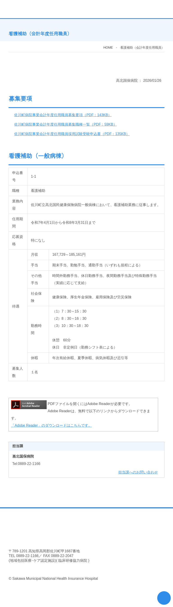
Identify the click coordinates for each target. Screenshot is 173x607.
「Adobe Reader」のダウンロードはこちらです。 (51, 426)
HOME (108, 48)
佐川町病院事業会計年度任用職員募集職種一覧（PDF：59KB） (65, 125)
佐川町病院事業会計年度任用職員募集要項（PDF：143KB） (62, 115)
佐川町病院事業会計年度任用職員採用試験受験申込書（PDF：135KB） (71, 134)
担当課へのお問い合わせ (138, 473)
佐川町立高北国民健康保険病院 (77, 9)
